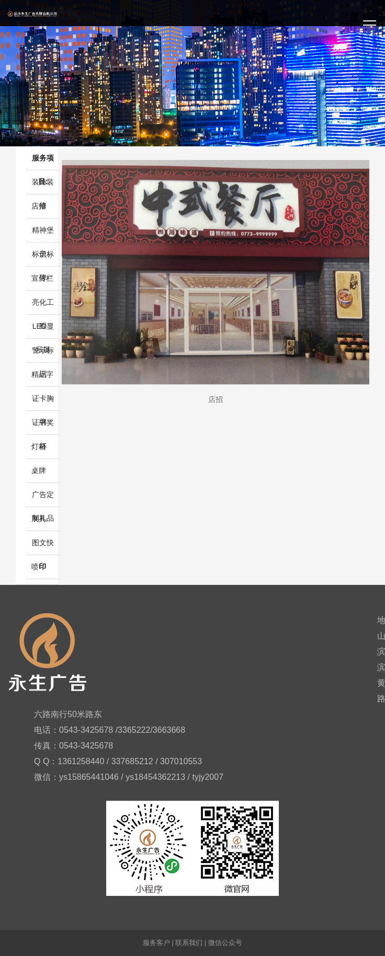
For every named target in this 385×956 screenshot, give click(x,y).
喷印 (38, 566)
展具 (38, 518)
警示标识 (43, 354)
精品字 (42, 374)
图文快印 (43, 546)
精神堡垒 (43, 234)
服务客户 (156, 943)
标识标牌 (43, 258)
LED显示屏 (43, 330)
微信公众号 (225, 943)
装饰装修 (43, 186)
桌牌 (38, 470)
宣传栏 (42, 278)
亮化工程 (43, 306)
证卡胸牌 (43, 402)
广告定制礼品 (43, 498)
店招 (38, 206)
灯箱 (38, 446)
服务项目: (43, 162)
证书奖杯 (43, 426)
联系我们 (188, 943)
